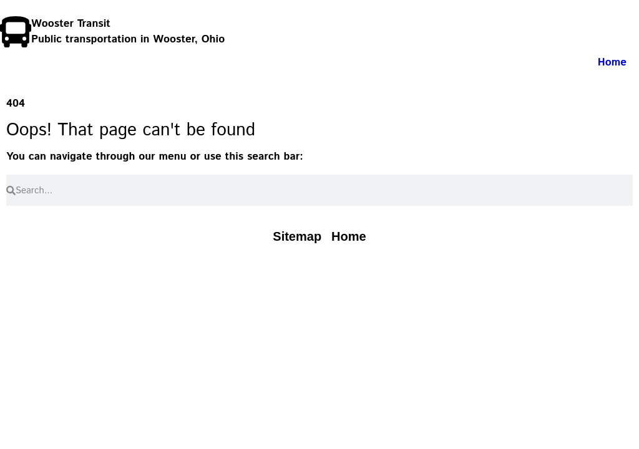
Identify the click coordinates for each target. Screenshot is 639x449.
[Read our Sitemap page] (297, 236)
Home (612, 62)
